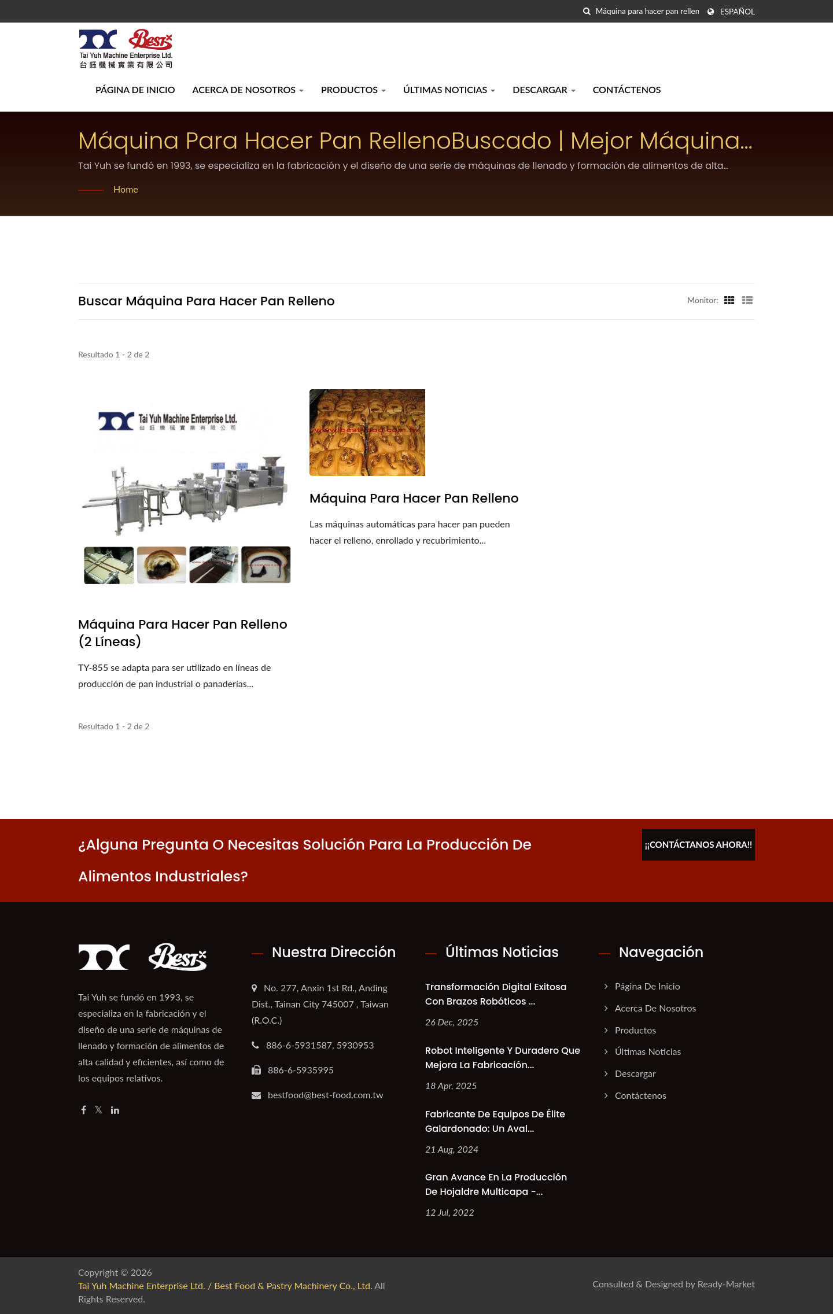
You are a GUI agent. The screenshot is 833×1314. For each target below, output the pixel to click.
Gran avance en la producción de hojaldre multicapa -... (496, 1184)
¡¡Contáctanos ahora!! (698, 844)
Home (125, 188)
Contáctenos (627, 89)
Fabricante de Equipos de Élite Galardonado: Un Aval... (495, 1121)
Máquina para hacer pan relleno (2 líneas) (183, 633)
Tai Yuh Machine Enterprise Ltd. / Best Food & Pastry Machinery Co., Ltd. (225, 1285)
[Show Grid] (729, 299)
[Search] (647, 11)
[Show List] (747, 299)
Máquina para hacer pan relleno (414, 498)
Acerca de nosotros (248, 89)
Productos (353, 89)
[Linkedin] (115, 1110)
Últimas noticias (449, 89)
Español (737, 11)
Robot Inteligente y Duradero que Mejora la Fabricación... (502, 1058)
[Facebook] (83, 1110)
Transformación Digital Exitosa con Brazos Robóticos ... (496, 994)
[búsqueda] (587, 11)
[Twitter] (98, 1110)
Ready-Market (726, 1283)
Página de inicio (135, 89)
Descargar (544, 89)
